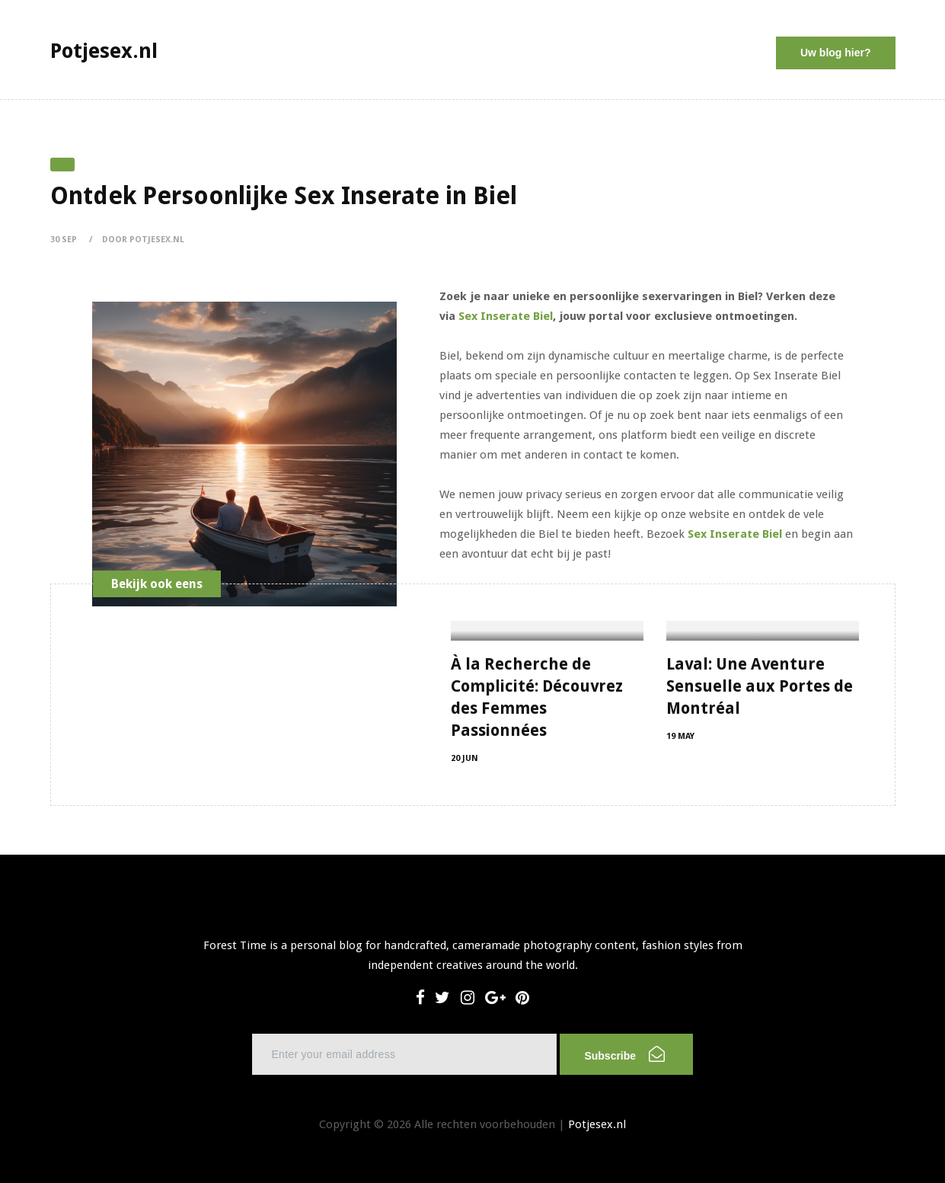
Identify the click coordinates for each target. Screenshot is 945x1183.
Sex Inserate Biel (505, 316)
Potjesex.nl (597, 1124)
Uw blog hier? (835, 52)
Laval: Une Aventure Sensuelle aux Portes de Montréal (759, 686)
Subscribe (624, 1054)
